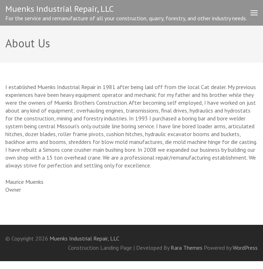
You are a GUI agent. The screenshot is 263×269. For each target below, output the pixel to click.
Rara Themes (187, 247)
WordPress (245, 247)
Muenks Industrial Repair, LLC (59, 8)
